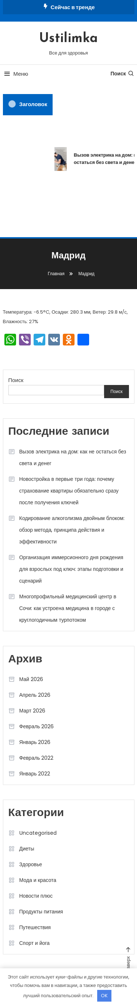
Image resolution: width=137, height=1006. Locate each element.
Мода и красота (37, 880)
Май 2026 (31, 679)
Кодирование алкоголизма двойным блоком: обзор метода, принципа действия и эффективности (72, 530)
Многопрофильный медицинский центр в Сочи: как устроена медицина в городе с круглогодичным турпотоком (68, 608)
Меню (15, 74)
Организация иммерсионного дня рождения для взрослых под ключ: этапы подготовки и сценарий (71, 569)
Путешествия (35, 927)
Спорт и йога (34, 943)
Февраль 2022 (36, 758)
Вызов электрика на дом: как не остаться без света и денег (72, 457)
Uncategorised (38, 833)
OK (104, 995)
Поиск (122, 73)
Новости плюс (36, 896)
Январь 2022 (34, 773)
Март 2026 (32, 710)
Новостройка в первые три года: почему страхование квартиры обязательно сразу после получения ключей (69, 490)
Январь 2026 (35, 742)
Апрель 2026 (35, 695)
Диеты (26, 848)
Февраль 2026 (36, 726)
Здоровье (30, 864)
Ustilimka (68, 38)
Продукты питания (41, 911)
